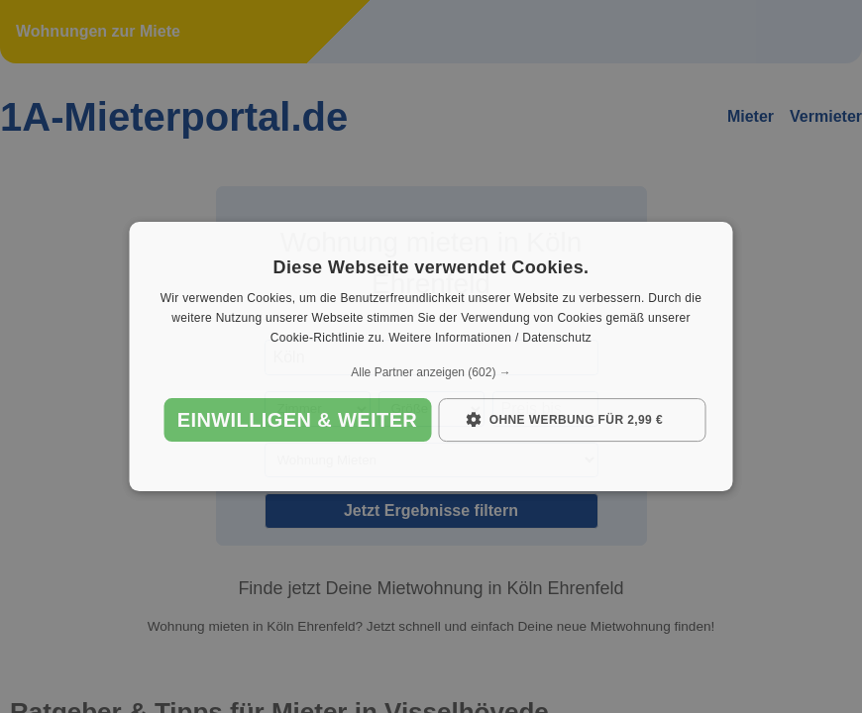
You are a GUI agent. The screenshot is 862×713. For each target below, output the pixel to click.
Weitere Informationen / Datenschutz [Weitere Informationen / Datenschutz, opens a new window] (490, 338)
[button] (431, 372)
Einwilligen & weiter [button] (297, 420)
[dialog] (431, 356)
